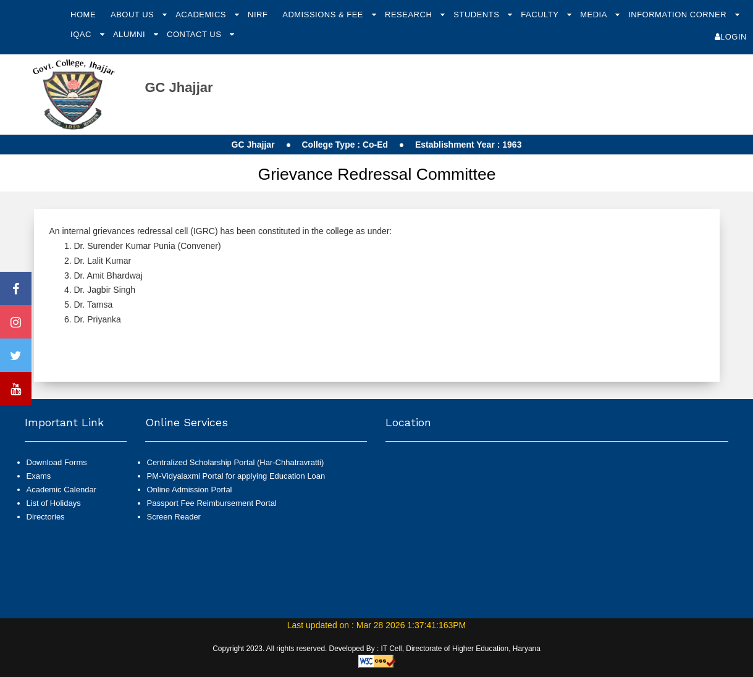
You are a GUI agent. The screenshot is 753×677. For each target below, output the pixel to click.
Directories (46, 516)
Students (477, 14)
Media (594, 14)
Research (409, 14)
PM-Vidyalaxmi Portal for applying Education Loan (236, 476)
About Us (133, 14)
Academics (202, 14)
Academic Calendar (61, 489)
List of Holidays (54, 503)
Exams (39, 476)
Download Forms (57, 462)
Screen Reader (174, 516)
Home (83, 14)
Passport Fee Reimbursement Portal (212, 503)
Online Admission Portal (189, 489)
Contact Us (195, 34)
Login (731, 36)
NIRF (257, 14)
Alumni (130, 34)
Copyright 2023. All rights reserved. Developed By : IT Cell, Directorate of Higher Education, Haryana (376, 648)
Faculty (541, 14)
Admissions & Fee (324, 14)
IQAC (82, 34)
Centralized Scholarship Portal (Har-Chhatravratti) (235, 462)
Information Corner (678, 14)
